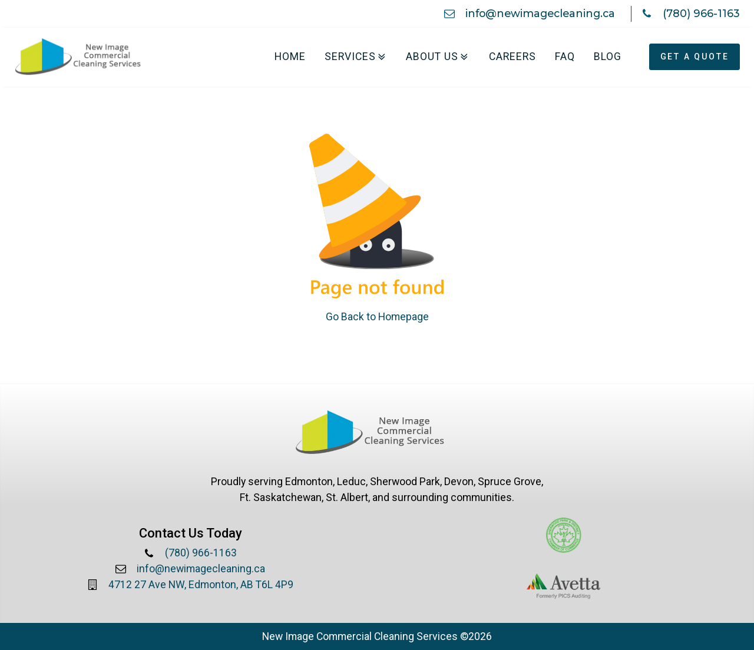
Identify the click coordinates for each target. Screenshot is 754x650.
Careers (512, 56)
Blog (607, 56)
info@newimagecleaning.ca (540, 13)
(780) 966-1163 (701, 13)
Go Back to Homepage (377, 317)
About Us (438, 56)
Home (290, 56)
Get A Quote (694, 56)
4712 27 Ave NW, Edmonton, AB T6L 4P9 (200, 585)
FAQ (565, 56)
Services (356, 56)
